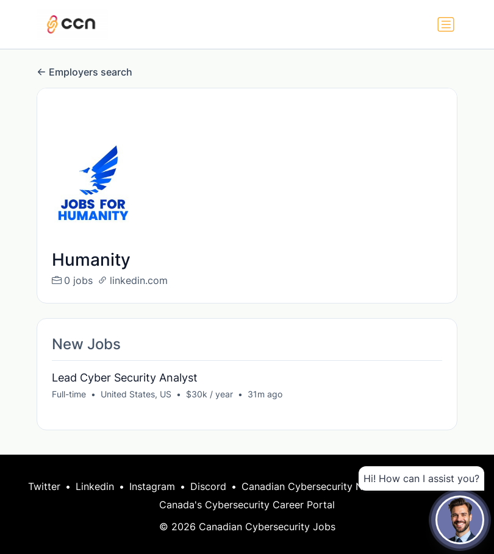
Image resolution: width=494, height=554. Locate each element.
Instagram (152, 486)
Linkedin (95, 486)
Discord (208, 486)
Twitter (44, 486)
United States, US (136, 394)
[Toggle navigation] (445, 24)
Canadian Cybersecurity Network (318, 486)
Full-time (69, 394)
